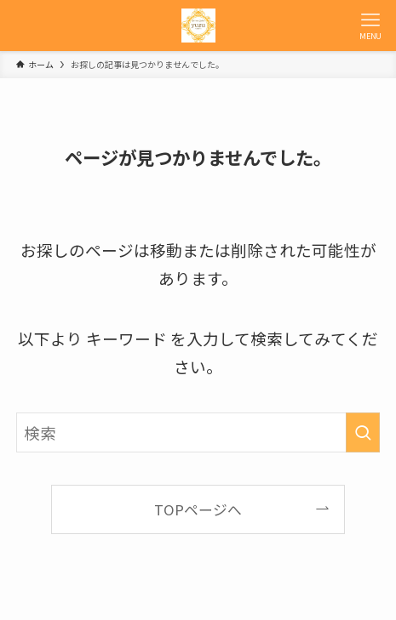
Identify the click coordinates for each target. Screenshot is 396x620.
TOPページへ (198, 509)
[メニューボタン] (370, 25)
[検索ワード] (198, 432)
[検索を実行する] (363, 432)
